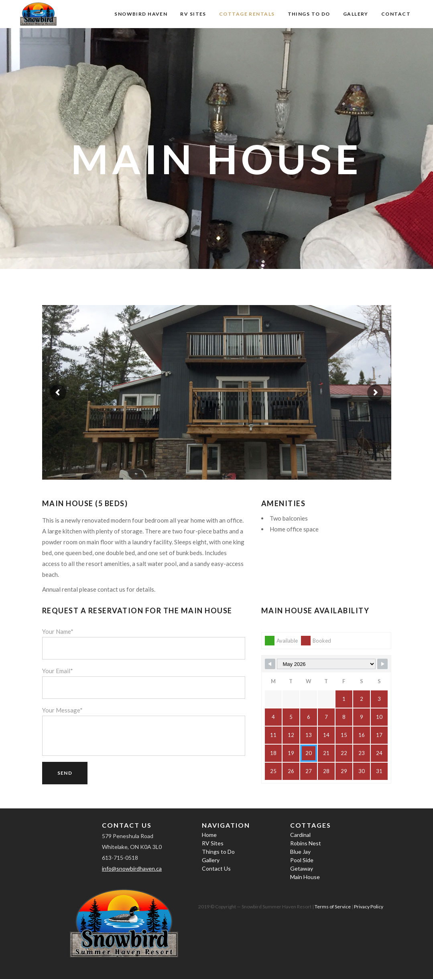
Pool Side (301, 860)
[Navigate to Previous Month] (270, 664)
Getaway (301, 868)
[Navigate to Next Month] (382, 664)
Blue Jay (300, 851)
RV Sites (213, 843)
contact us (111, 589)
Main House (305, 876)
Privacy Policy (368, 907)
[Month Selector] (326, 664)
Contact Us (216, 868)
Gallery (211, 860)
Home (209, 834)
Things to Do (218, 851)
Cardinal (300, 834)
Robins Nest (305, 843)
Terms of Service (333, 907)
